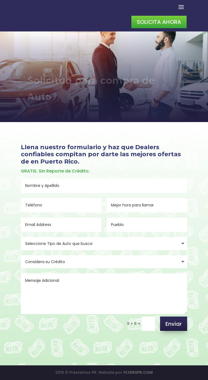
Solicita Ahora (159, 22)
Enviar (173, 324)
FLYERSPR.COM (138, 372)
